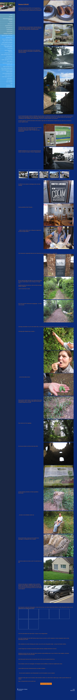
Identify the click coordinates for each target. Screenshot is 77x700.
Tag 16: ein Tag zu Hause (46, 683)
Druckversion (20, 689)
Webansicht (72, 690)
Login (74, 689)
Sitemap (25, 689)
